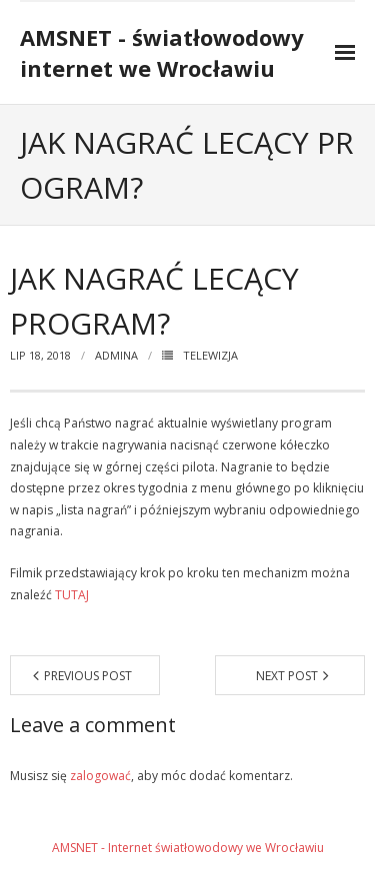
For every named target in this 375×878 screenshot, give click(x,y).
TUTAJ (72, 594)
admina (116, 355)
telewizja (210, 355)
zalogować (100, 775)
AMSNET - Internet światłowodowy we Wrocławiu (188, 847)
